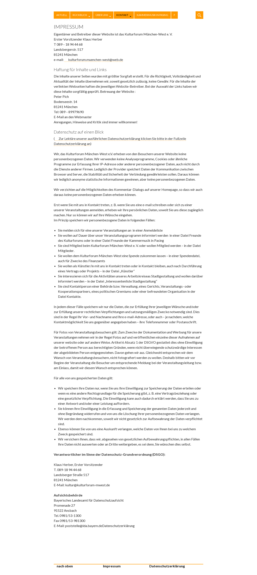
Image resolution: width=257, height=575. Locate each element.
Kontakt (122, 15)
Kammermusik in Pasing (152, 15)
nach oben (65, 566)
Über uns (102, 15)
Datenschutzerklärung (167, 566)
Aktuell (61, 15)
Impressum (112, 566)
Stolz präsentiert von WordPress (195, 568)
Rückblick (80, 15)
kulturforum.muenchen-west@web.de (95, 60)
